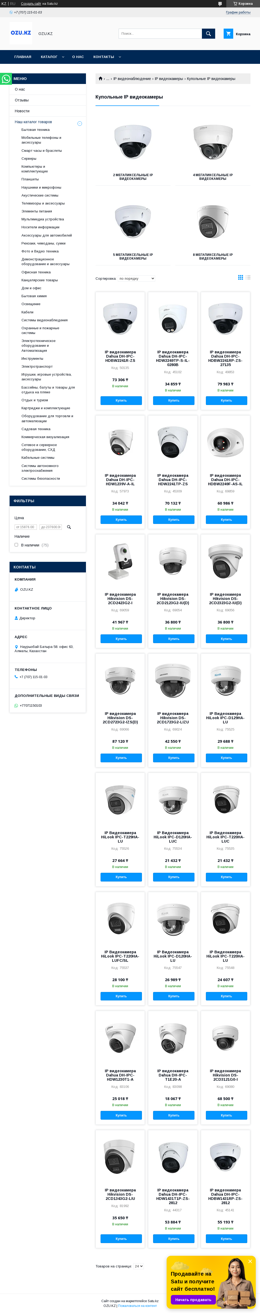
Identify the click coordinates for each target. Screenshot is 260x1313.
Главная (22, 57)
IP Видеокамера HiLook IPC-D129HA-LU (225, 717)
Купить (121, 400)
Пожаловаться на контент (137, 1306)
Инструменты (32, 358)
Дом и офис (31, 288)
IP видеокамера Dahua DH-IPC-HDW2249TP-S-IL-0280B (173, 358)
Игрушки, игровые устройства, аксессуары (46, 376)
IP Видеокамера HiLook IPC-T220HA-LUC (225, 837)
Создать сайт (31, 4)
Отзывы (22, 100)
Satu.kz (153, 1301)
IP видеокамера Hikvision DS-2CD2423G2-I (120, 598)
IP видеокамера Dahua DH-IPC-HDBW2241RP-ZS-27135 (225, 358)
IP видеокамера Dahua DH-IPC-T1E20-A (172, 1075)
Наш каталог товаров (33, 122)
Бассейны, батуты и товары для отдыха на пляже (48, 389)
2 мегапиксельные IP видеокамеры (133, 177)
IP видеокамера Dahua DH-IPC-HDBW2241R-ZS (120, 356)
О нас (78, 57)
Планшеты (30, 179)
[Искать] (208, 34)
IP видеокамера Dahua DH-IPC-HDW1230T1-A (120, 1075)
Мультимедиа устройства (42, 219)
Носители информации (40, 227)
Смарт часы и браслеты (41, 151)
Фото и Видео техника (40, 251)
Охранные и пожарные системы (40, 330)
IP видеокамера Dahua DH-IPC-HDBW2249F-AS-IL (225, 479)
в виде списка (248, 278)
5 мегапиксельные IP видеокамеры (133, 256)
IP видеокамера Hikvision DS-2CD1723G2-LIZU (173, 717)
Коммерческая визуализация (45, 437)
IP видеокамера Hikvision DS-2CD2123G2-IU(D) (173, 598)
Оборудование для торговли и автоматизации (47, 418)
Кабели (27, 312)
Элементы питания (36, 211)
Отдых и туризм (34, 400)
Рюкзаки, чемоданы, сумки (43, 243)
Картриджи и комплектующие (45, 408)
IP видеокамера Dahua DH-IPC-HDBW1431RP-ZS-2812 (225, 1196)
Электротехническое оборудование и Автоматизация (38, 345)
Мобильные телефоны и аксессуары (41, 140)
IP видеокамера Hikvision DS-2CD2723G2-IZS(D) (120, 717)
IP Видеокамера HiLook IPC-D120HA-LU (173, 956)
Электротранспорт (37, 366)
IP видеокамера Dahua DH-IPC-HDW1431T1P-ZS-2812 (173, 1196)
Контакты (103, 57)
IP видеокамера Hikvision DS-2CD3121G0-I (225, 1075)
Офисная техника (36, 272)
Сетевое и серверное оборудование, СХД (39, 447)
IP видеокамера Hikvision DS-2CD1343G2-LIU (120, 1194)
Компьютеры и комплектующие (34, 168)
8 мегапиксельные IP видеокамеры (213, 256)
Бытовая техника (35, 130)
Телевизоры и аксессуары (43, 203)
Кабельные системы (37, 458)
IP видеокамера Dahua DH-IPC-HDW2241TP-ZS (172, 479)
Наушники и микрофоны (41, 187)
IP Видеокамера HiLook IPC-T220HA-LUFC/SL (120, 956)
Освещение (30, 304)
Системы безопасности (40, 478)
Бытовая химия (34, 296)
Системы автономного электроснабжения (40, 468)
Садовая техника (35, 429)
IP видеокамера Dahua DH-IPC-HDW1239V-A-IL (120, 479)
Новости (22, 111)
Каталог (49, 57)
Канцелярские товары (39, 280)
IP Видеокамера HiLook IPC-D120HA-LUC (173, 837)
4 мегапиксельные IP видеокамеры (213, 177)
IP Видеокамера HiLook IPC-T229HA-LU (120, 837)
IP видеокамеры (169, 79)
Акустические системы (39, 195)
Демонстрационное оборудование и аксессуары (45, 261)
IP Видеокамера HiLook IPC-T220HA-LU (225, 956)
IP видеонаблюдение (132, 79)
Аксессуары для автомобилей (46, 235)
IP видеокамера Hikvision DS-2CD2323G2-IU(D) (225, 598)
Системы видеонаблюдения (44, 320)
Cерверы (28, 159)
